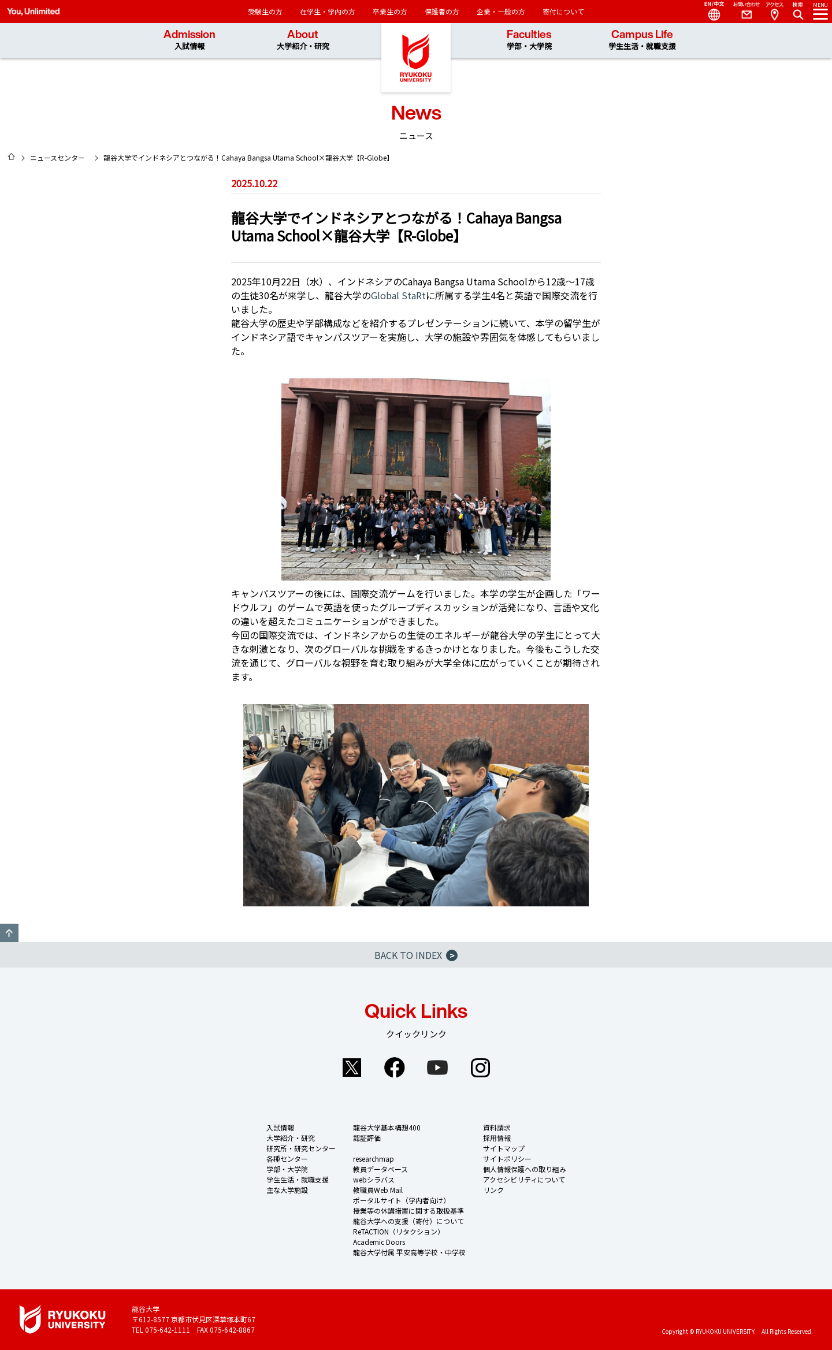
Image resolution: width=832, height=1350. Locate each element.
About (303, 40)
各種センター (287, 1158)
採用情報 (497, 1138)
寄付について (563, 11)
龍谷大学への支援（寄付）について (408, 1221)
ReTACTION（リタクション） (398, 1231)
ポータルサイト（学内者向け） (401, 1200)
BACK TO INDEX (416, 955)
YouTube (437, 1067)
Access (774, 11)
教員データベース (380, 1169)
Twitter (351, 1067)
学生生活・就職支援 (297, 1179)
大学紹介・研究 (290, 1138)
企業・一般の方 (501, 11)
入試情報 (280, 1127)
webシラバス (374, 1179)
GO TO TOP (9, 933)
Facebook (394, 1067)
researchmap (373, 1158)
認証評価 (367, 1138)
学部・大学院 (287, 1169)
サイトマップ (504, 1148)
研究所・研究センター (301, 1148)
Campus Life (642, 40)
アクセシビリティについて (524, 1179)
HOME (11, 156)
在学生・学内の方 (327, 11)
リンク (493, 1190)
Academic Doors (379, 1242)
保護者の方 (442, 11)
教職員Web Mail (378, 1190)
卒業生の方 (390, 11)
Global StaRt (398, 295)
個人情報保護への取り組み (524, 1169)
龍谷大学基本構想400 (387, 1127)
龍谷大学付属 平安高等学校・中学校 (409, 1252)
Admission (190, 40)
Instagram (480, 1067)
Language (709, 11)
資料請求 (497, 1127)
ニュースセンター (57, 157)
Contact (741, 11)
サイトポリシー (507, 1158)
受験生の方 (265, 11)
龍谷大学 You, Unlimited (416, 57)
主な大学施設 (287, 1190)
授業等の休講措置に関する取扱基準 (408, 1210)
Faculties (529, 40)
